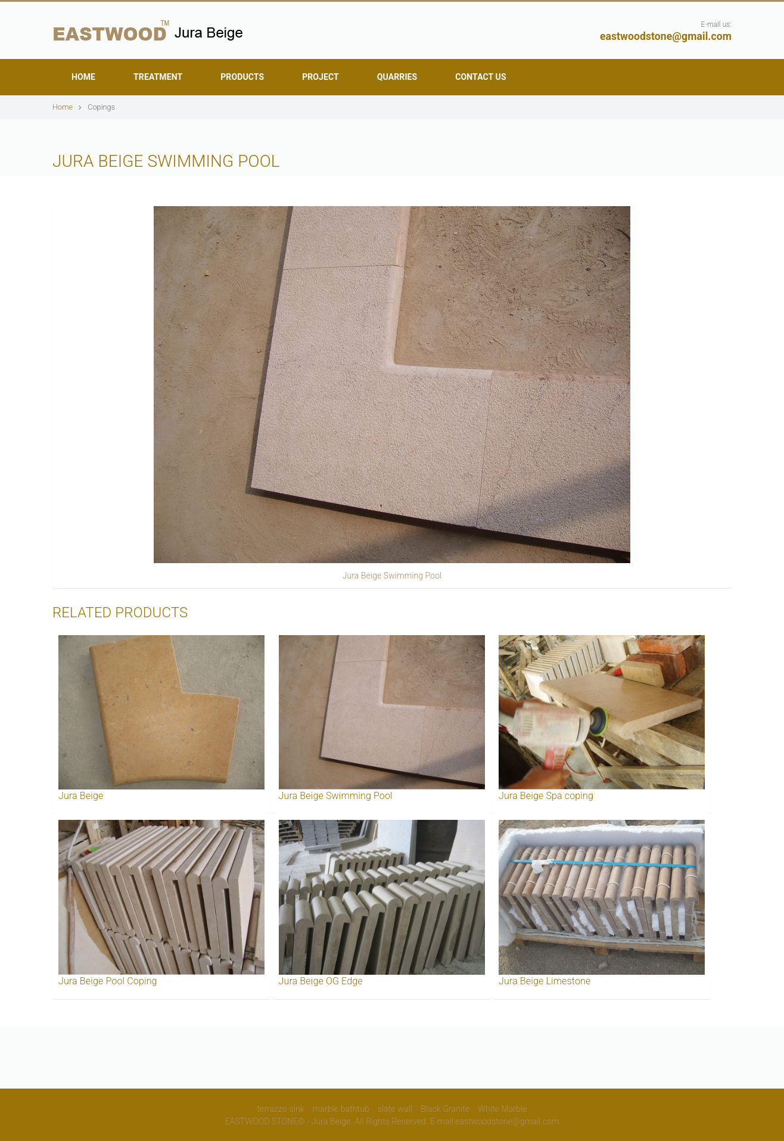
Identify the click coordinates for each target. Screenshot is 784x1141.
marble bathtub (341, 1109)
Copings (101, 106)
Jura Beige (80, 795)
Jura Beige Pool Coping (107, 981)
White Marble (502, 1109)
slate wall (395, 1109)
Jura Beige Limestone (544, 981)
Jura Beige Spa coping (546, 795)
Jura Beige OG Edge (321, 981)
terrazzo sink (280, 1109)
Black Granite (445, 1109)
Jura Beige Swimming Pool (392, 575)
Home (67, 106)
